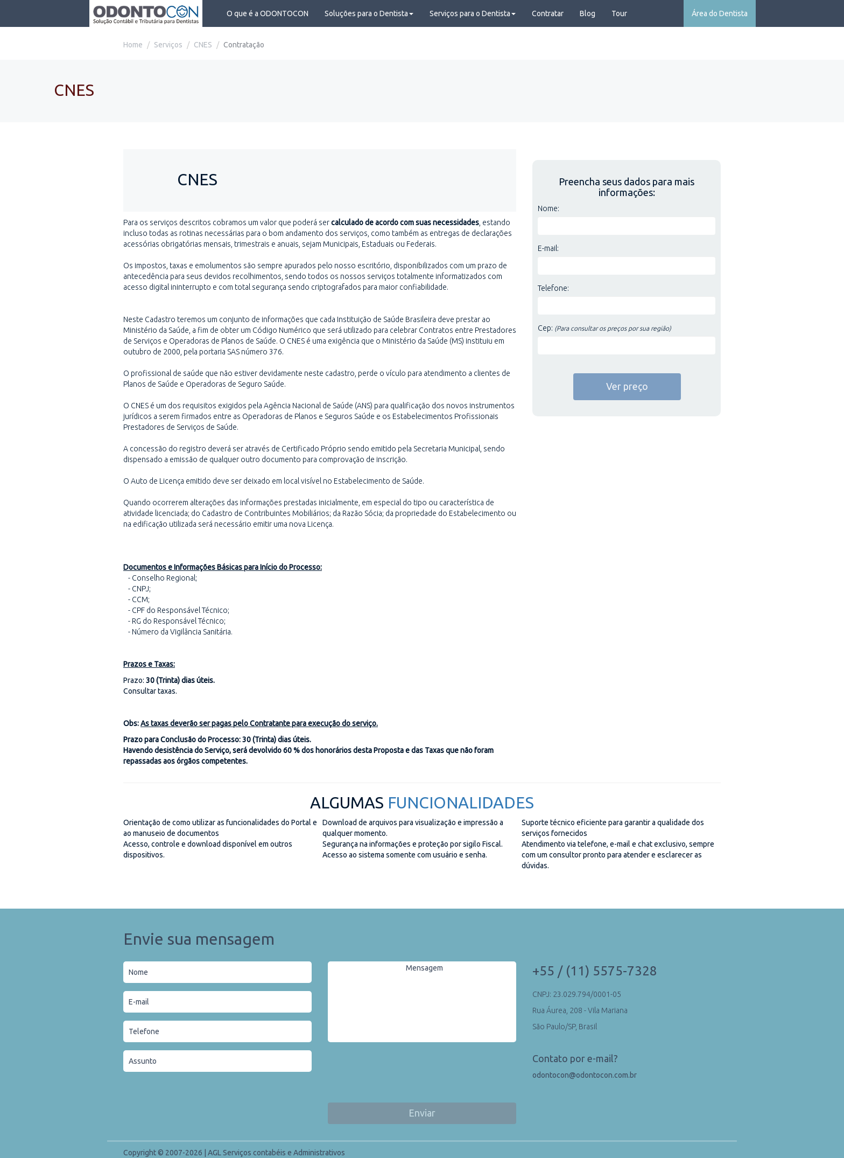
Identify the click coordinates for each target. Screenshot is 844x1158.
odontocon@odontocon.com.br (584, 1075)
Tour (619, 13)
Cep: (604, 328)
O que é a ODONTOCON (267, 13)
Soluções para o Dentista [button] (369, 13)
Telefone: (553, 288)
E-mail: (548, 248)
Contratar (548, 13)
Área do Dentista (720, 13)
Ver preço (627, 386)
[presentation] (409, 1074)
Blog (587, 13)
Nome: (548, 208)
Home (133, 44)
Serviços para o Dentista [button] (473, 13)
